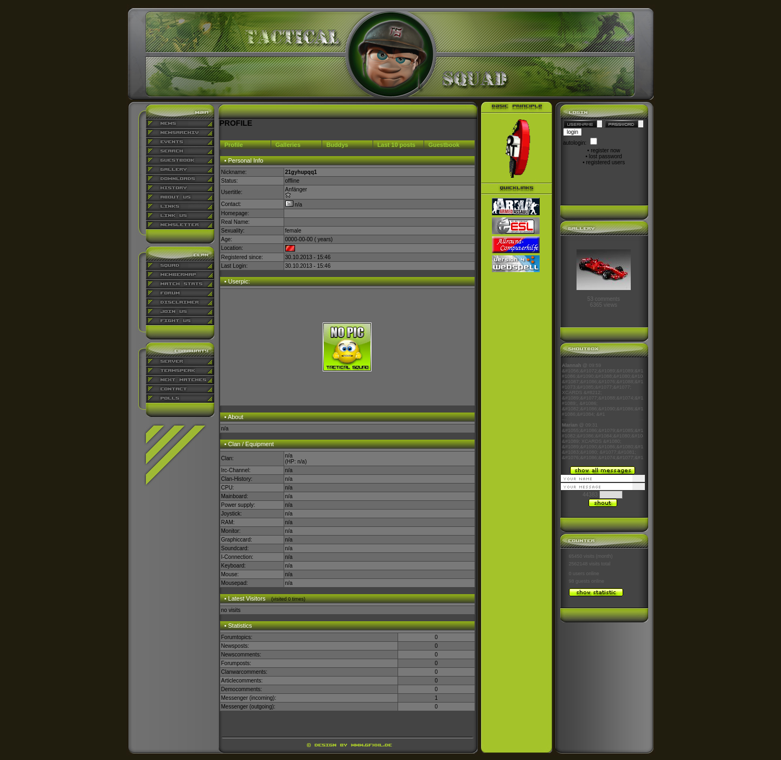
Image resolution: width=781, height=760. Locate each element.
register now (605, 150)
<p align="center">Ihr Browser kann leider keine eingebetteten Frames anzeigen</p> (602, 411)
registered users (605, 162)
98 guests (579, 581)
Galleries (288, 144)
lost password (605, 156)
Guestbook (443, 144)
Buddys (337, 144)
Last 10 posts (396, 144)
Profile (234, 144)
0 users (577, 573)
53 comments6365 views (603, 302)
